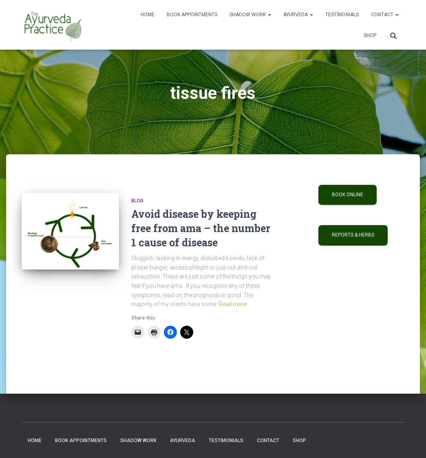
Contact (385, 15)
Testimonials (342, 15)
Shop (370, 35)
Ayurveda (298, 15)
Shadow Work (250, 15)
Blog (137, 201)
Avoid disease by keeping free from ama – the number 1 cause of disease (200, 228)
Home (148, 15)
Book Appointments (192, 15)
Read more (233, 304)
